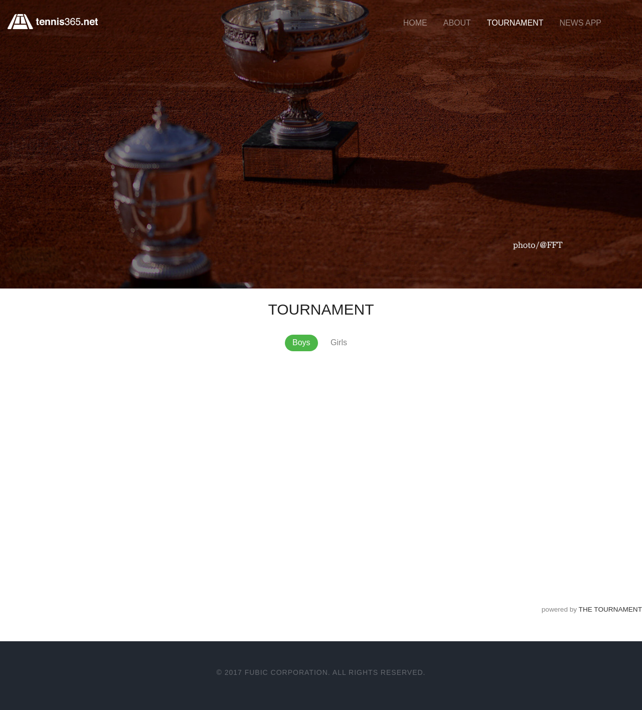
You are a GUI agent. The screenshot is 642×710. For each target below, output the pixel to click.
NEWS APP (580, 23)
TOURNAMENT (515, 23)
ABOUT (457, 23)
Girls (339, 342)
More (35, 235)
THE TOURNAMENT (610, 609)
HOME (415, 23)
